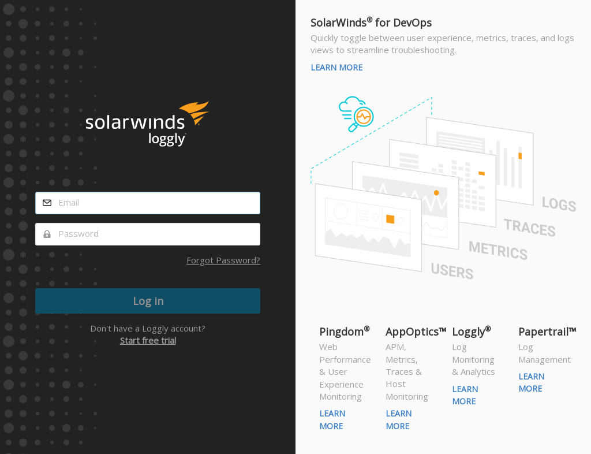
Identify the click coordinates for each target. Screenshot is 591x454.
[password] (147, 234)
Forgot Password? (223, 260)
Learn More (336, 67)
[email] (147, 203)
